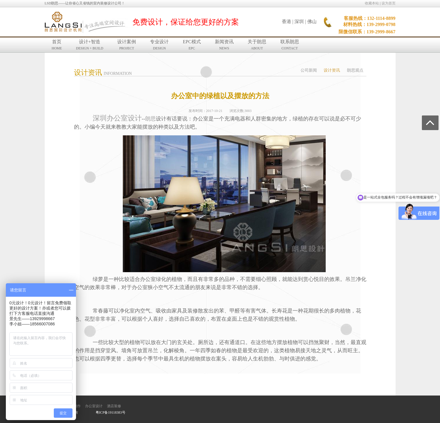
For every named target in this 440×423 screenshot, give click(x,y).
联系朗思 (289, 44)
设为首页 (389, 3)
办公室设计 (94, 406)
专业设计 (159, 44)
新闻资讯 (224, 44)
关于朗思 (257, 44)
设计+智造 (89, 44)
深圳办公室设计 (117, 118)
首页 (57, 44)
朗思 (150, 119)
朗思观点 (355, 70)
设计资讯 (332, 70)
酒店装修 (114, 406)
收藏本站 (372, 3)
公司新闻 (309, 70)
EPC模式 (192, 44)
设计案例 (126, 44)
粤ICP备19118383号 (110, 412)
